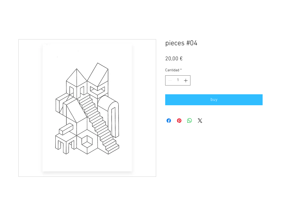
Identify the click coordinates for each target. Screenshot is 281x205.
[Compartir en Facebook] (168, 120)
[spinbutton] (178, 80)
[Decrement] (169, 80)
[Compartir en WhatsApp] (189, 120)
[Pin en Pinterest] (179, 120)
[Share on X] (200, 120)
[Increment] (186, 80)
